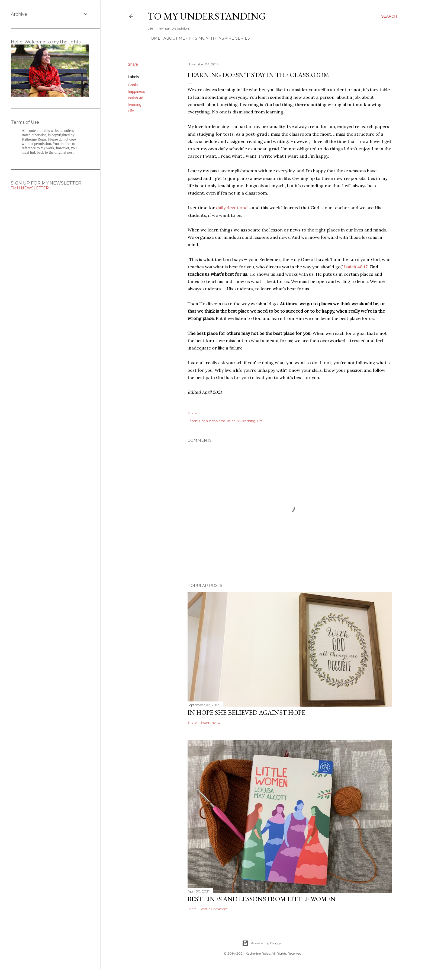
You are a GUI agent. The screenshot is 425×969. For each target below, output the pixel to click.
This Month (201, 38)
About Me (174, 38)
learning (134, 104)
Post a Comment (214, 909)
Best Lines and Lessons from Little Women (262, 899)
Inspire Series (233, 38)
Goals (133, 85)
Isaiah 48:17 (355, 266)
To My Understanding (206, 16)
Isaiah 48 (135, 98)
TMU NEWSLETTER (30, 188)
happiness (136, 91)
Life (131, 111)
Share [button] (133, 64)
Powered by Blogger (262, 943)
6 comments (210, 722)
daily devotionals (233, 207)
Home (153, 38)
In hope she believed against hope (246, 712)
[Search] (389, 16)
